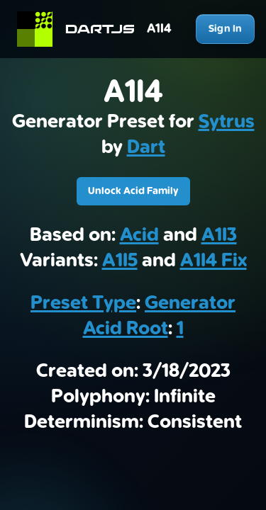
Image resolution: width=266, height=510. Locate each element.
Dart (146, 147)
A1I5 (120, 260)
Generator (190, 303)
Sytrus (227, 122)
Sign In (225, 28)
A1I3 (219, 235)
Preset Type (83, 303)
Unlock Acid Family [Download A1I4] (133, 191)
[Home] (82, 29)
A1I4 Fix (213, 260)
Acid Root (125, 328)
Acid (139, 235)
